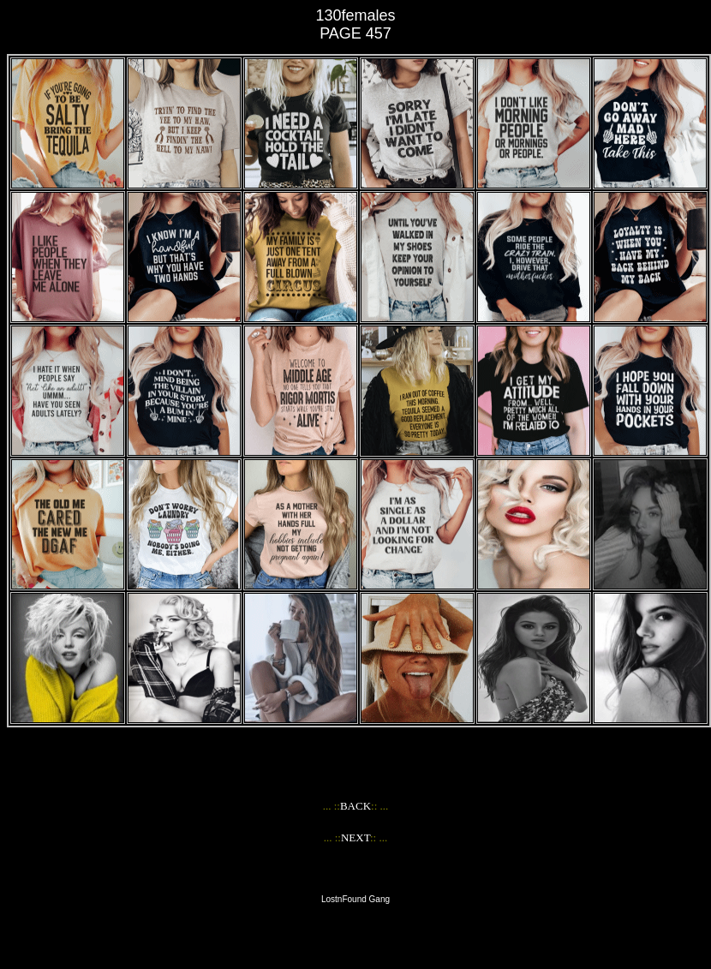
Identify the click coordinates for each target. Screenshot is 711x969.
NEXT (355, 837)
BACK (355, 805)
